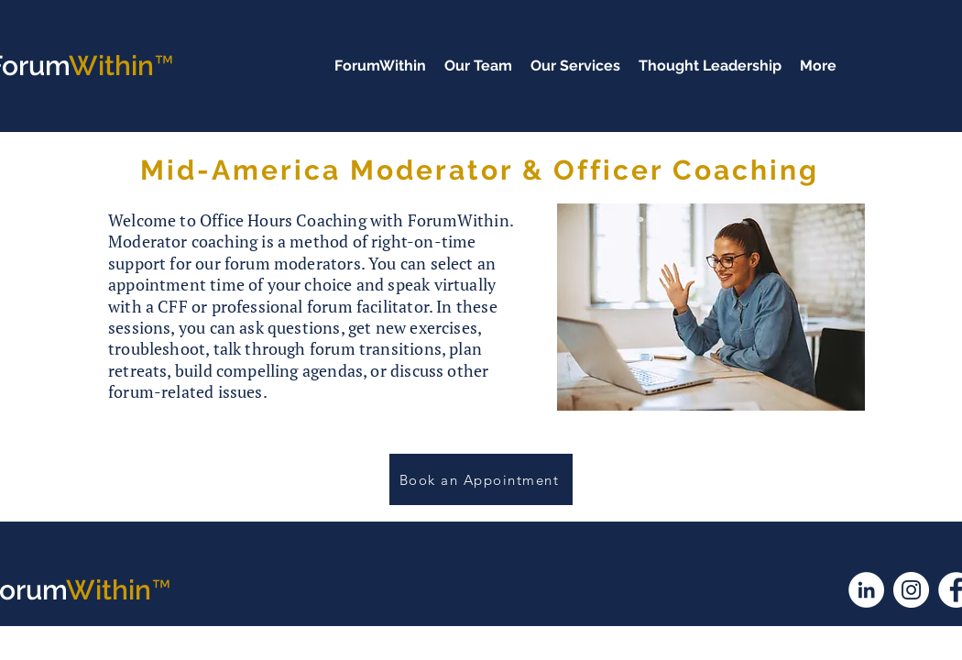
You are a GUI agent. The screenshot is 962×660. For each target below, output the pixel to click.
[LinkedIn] (866, 590)
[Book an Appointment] (481, 479)
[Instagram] (911, 590)
